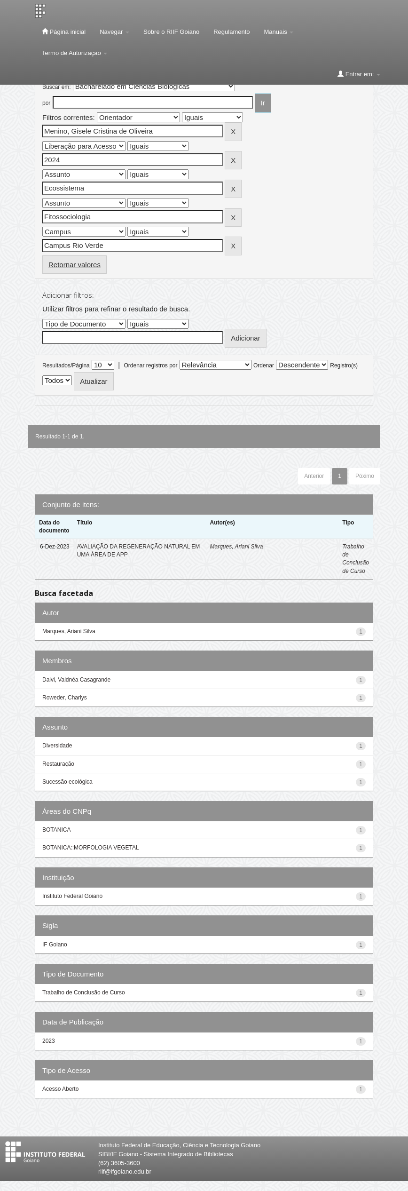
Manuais (279, 31)
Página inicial (64, 31)
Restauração (58, 764)
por (46, 103)
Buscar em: (56, 87)
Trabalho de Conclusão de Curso (83, 992)
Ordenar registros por (150, 365)
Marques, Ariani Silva (236, 546)
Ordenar (263, 365)
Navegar (114, 31)
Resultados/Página (66, 365)
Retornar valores (74, 265)
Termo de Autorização (74, 52)
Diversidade (57, 745)
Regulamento (231, 31)
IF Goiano (54, 944)
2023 (48, 1041)
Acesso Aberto (60, 1089)
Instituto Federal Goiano (72, 896)
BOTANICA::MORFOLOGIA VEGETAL (90, 847)
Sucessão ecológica (67, 781)
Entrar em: (358, 74)
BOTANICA (56, 829)
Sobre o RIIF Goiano (171, 31)
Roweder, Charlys (64, 697)
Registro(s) (344, 365)
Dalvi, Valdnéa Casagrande (76, 679)
